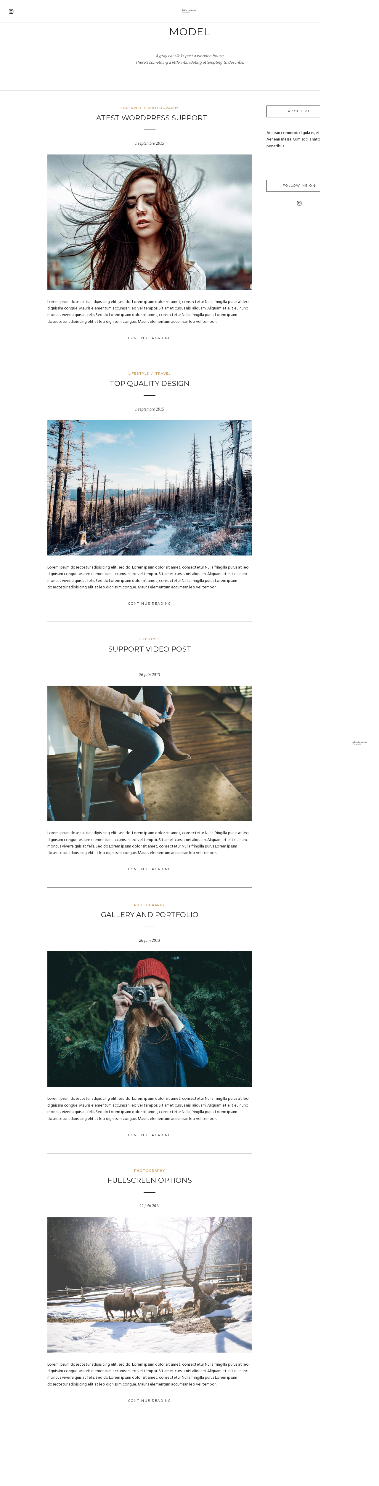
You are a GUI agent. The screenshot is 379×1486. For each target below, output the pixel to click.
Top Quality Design (186, 379)
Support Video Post (186, 640)
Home (15, 50)
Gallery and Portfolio (186, 902)
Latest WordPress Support (186, 118)
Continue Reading (186, 334)
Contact (19, 100)
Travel (17, 62)
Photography (199, 108)
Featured (167, 108)
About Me (20, 87)
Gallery (18, 75)
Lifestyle (175, 369)
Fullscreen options (186, 1163)
